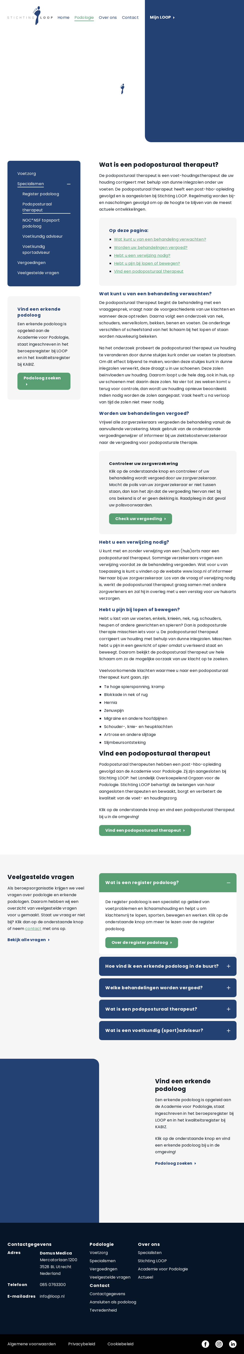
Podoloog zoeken (42, 381)
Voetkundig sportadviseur (36, 249)
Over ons (108, 17)
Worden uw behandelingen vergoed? (150, 247)
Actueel (145, 1277)
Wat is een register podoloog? (142, 883)
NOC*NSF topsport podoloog (41, 223)
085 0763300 (53, 1285)
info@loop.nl (52, 1296)
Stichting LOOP (152, 1261)
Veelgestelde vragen (38, 273)
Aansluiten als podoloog (113, 1302)
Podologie (84, 17)
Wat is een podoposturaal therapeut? (151, 1009)
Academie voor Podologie (163, 1269)
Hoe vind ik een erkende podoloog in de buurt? (162, 966)
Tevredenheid (103, 1310)
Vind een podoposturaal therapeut (148, 271)
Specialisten (150, 1252)
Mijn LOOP (162, 17)
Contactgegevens (107, 1294)
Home (63, 17)
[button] (64, 184)
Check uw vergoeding (141, 519)
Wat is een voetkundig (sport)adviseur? (154, 1030)
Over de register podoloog (143, 943)
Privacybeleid (81, 1344)
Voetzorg (26, 173)
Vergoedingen (31, 262)
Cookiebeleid (120, 1344)
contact (33, 928)
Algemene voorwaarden (31, 1344)
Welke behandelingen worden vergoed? (154, 988)
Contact (130, 17)
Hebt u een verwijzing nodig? (142, 255)
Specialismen (30, 184)
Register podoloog (40, 194)
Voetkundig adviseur (42, 236)
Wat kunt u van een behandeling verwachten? (160, 239)
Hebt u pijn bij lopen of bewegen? (147, 263)
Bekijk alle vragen (28, 940)
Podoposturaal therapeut (37, 207)
